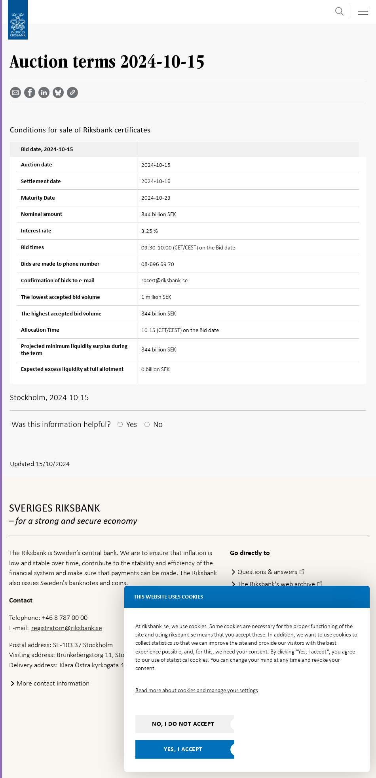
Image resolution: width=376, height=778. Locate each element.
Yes (131, 424)
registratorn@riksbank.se (66, 627)
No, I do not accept (183, 724)
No (158, 424)
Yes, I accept (183, 749)
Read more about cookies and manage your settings (196, 690)
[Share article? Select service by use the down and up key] (45, 92)
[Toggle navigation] (362, 11)
